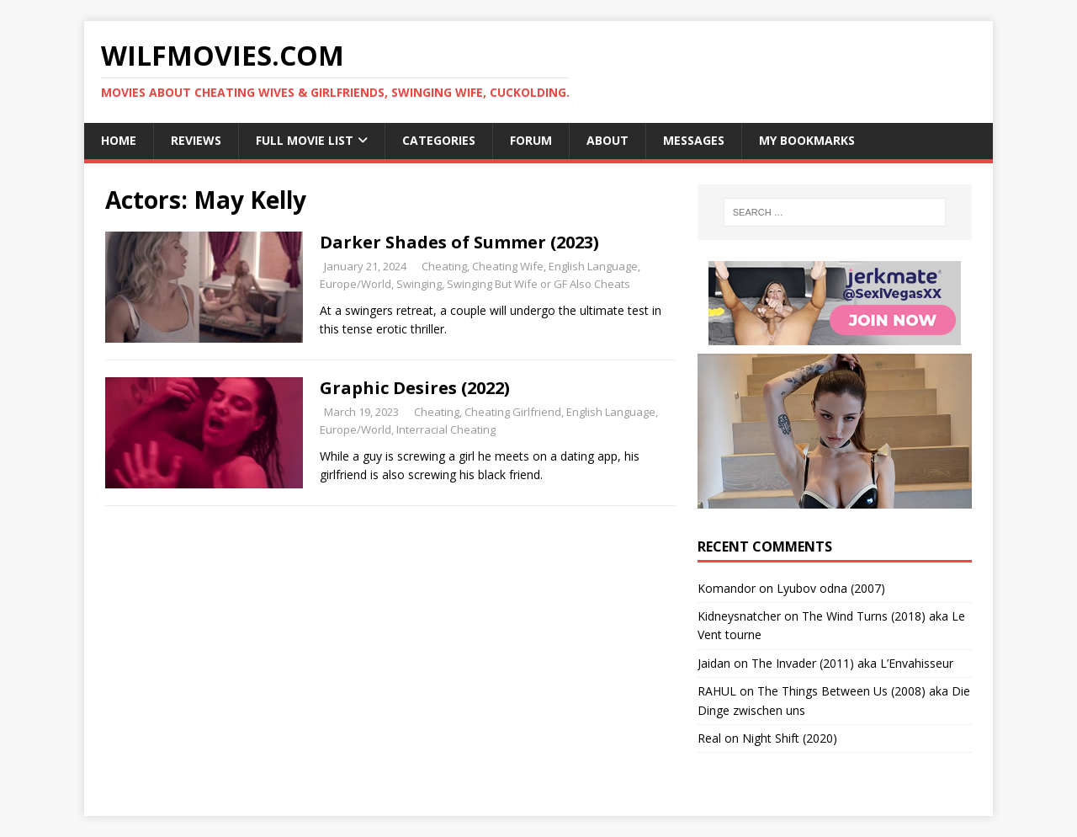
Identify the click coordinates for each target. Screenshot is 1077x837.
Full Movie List (304, 140)
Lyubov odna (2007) (831, 588)
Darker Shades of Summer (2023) (459, 242)
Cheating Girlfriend (512, 411)
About (607, 140)
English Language (593, 266)
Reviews (196, 140)
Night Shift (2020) (789, 738)
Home (118, 140)
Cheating (444, 266)
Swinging (419, 283)
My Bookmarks (807, 140)
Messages (693, 140)
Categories (438, 140)
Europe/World (355, 283)
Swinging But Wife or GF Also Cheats (538, 283)
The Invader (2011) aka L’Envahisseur (852, 663)
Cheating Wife (508, 266)
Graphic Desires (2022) (415, 387)
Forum (531, 140)
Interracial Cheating (446, 429)
